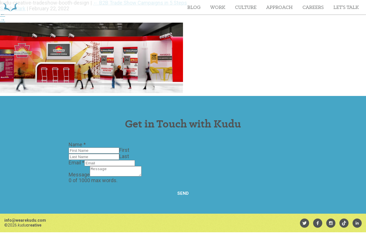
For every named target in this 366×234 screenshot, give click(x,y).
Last (124, 156)
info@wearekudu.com (25, 222)
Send (183, 195)
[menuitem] (304, 224)
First (124, 150)
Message (79, 176)
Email (76, 163)
